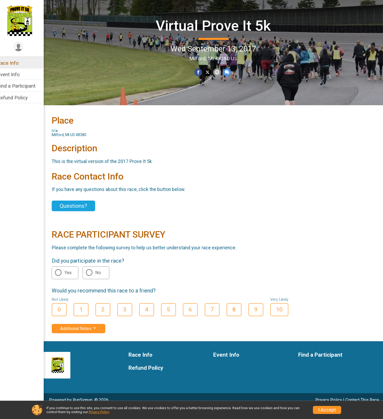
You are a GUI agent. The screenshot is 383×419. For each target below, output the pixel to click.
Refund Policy (19, 97)
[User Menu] (25, 47)
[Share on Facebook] (201, 72)
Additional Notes (85, 337)
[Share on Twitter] (211, 72)
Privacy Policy (99, 412)
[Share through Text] (230, 72)
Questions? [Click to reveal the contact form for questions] (80, 215)
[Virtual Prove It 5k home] (25, 20)
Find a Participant (23, 86)
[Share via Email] (220, 72)
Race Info (15, 63)
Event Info (15, 74)
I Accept (327, 410)
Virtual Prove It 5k (216, 25)
